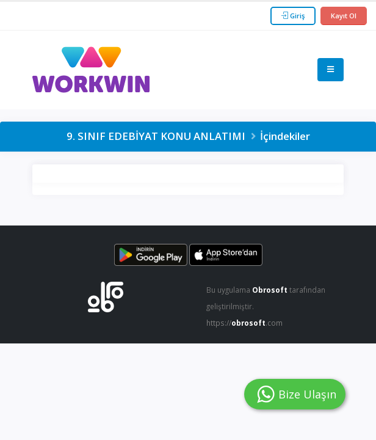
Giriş (293, 15)
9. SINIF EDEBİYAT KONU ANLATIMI (156, 136)
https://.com (246, 321)
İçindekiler (285, 136)
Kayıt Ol (343, 15)
